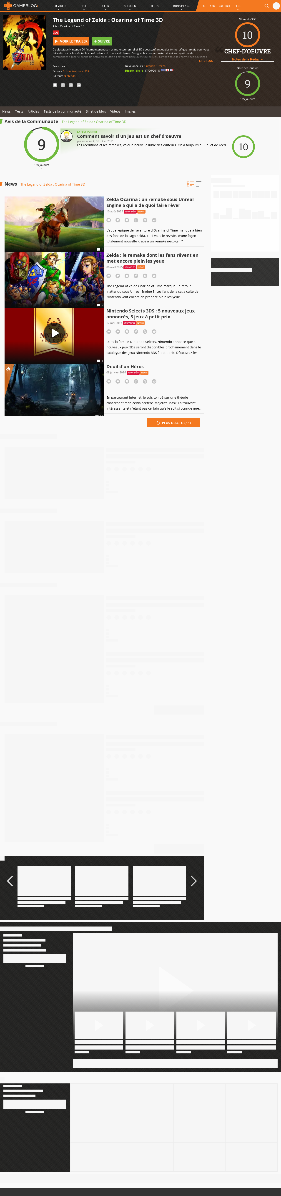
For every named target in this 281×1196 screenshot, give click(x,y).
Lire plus (206, 61)
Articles (33, 111)
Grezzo (161, 66)
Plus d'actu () (173, 422)
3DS (55, 33)
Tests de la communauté (62, 111)
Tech (83, 6)
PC (203, 6)
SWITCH (224, 6)
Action (67, 71)
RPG (87, 71)
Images (130, 111)
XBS (212, 6)
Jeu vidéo (130, 211)
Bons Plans (181, 6)
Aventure (78, 71)
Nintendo (69, 76)
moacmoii (88, 141)
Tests (154, 6)
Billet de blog (96, 111)
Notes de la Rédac (247, 59)
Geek (105, 6)
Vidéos (115, 111)
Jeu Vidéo (58, 6)
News (6, 111)
